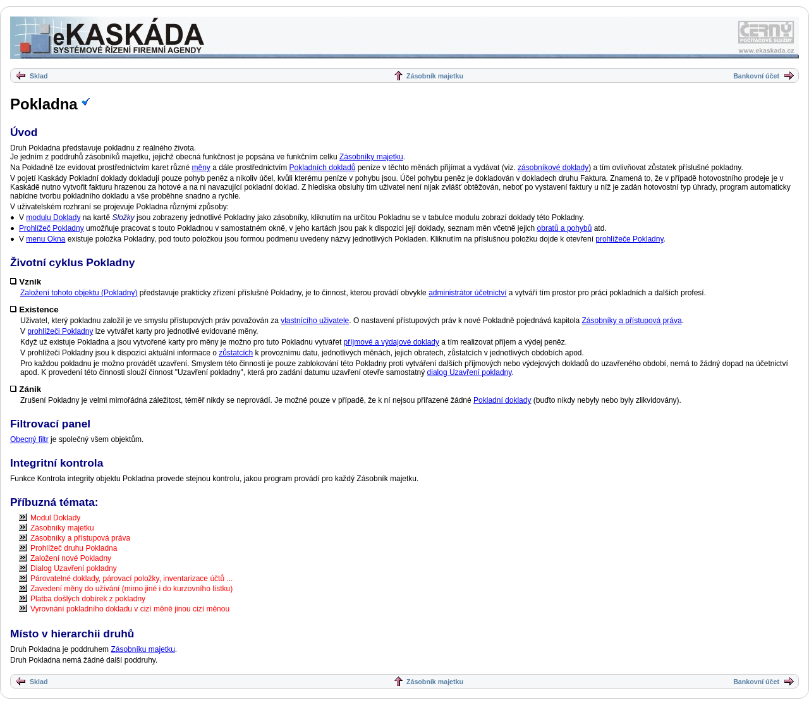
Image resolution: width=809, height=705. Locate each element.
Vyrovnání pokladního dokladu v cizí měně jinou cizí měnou (129, 608)
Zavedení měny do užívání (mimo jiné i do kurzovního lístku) (131, 588)
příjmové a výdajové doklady (391, 342)
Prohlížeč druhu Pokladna (73, 548)
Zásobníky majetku (371, 156)
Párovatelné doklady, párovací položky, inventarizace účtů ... (131, 578)
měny (201, 167)
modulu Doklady (53, 217)
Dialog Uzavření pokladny (73, 568)
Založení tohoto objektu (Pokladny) (78, 292)
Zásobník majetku (434, 76)
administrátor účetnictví (467, 292)
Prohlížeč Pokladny (51, 228)
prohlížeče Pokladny (629, 239)
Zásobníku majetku (142, 649)
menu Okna (45, 239)
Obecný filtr (29, 439)
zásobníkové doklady (553, 167)
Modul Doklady (55, 517)
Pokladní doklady (502, 400)
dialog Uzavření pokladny (469, 372)
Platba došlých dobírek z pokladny (87, 598)
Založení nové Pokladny (70, 558)
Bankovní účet (756, 76)
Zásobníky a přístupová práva (632, 320)
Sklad (38, 76)
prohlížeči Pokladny (60, 331)
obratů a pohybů (564, 228)
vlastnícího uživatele (315, 320)
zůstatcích (236, 352)
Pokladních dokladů (322, 167)
